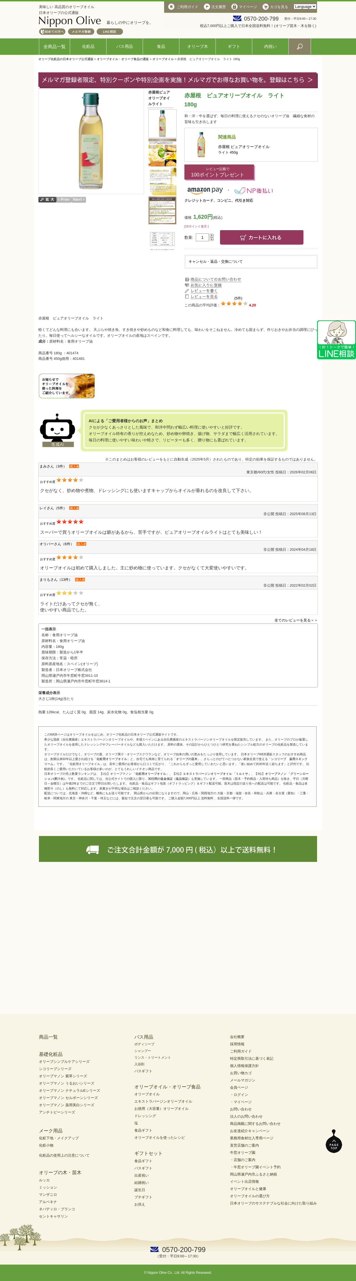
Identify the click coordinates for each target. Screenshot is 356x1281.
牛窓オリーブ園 (242, 1152)
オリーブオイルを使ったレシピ (159, 1137)
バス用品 (124, 46)
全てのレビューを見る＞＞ (296, 620)
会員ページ (239, 1087)
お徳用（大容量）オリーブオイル (161, 1109)
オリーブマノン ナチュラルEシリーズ (69, 1090)
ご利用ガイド (241, 1051)
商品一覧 (48, 1037)
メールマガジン (242, 1080)
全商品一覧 (54, 46)
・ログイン (239, 1095)
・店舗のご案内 (242, 1160)
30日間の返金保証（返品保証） (169, 778)
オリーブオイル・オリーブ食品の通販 (123, 59)
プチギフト (143, 1197)
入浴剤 (139, 1064)
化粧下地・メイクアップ (59, 1138)
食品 (161, 46)
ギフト (234, 46)
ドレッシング (145, 1116)
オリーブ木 (197, 46)
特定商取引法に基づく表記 (251, 1058)
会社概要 (237, 1037)
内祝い (270, 46)
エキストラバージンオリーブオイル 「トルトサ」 (217, 773)
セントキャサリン (53, 1216)
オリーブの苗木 (186, 759)
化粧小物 (46, 1145)
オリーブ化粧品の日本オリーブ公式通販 (65, 59)
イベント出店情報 (244, 1181)
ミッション (48, 1187)
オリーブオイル (163, 59)
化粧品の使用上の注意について (64, 1155)
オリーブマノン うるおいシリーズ (66, 1083)
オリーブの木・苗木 (60, 1172)
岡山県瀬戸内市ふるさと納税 (253, 1174)
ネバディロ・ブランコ (57, 1209)
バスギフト (143, 1071)
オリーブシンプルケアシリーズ (64, 1061)
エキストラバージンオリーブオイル (163, 1101)
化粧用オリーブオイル (112, 759)
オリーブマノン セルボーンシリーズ (68, 1098)
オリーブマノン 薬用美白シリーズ (66, 1105)
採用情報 (237, 1044)
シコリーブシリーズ (55, 1069)
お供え (139, 1204)
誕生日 (139, 1190)
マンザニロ (48, 1195)
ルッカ (44, 1180)
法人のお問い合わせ (246, 1116)
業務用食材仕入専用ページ (251, 1138)
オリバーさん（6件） (56, 544)
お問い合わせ (241, 1109)
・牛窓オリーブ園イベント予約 (255, 1167)
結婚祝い (141, 1183)
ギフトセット (148, 1153)
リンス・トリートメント (152, 1057)
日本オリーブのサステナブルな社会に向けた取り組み (273, 1203)
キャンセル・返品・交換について (216, 261)
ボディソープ (144, 1044)
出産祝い (141, 1175)
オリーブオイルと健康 (248, 1189)
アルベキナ (48, 1202)
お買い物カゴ (241, 1073)
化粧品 (88, 46)
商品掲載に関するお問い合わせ (255, 1124)
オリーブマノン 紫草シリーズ (63, 1076)
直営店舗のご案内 (244, 1145)
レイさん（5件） (53, 508)
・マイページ (241, 1102)
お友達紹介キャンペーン (250, 1131)
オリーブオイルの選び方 (250, 1196)
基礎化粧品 (51, 1054)
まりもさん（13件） (55, 579)
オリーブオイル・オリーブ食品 (167, 1087)
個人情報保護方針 (244, 1066)
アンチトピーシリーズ (57, 1112)
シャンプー (142, 1051)
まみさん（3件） (53, 466)
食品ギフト (143, 1130)
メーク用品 (51, 1131)
